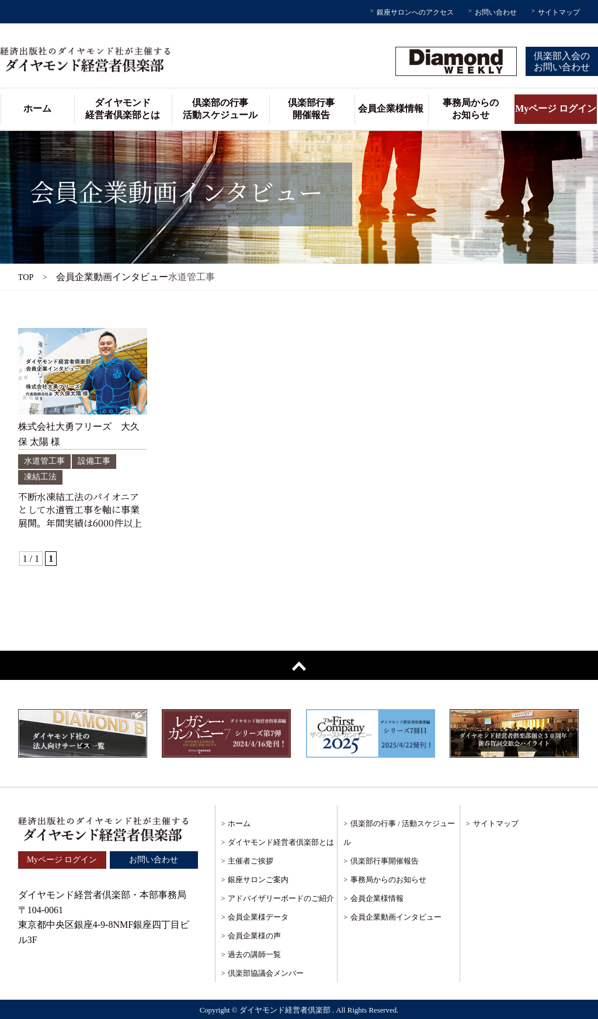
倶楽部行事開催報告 (311, 109)
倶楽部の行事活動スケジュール (220, 109)
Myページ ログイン (555, 108)
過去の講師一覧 (254, 954)
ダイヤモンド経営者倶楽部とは (122, 109)
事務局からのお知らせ (471, 109)
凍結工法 (40, 476)
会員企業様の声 (254, 935)
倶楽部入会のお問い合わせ (562, 61)
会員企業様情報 (390, 108)
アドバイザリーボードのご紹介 (281, 898)
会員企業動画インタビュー (395, 917)
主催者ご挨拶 (250, 860)
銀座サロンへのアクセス (415, 12)
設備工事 (94, 461)
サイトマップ (559, 12)
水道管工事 (44, 461)
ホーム (37, 108)
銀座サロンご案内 (258, 879)
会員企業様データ (258, 917)
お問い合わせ (496, 12)
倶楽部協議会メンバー (266, 973)
